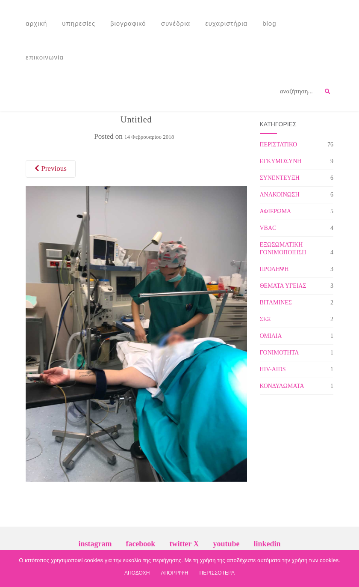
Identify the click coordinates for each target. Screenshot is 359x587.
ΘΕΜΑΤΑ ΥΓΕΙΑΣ (283, 286)
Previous (51, 168)
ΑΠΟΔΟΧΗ (137, 573)
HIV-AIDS (273, 369)
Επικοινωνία (45, 57)
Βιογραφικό (128, 23)
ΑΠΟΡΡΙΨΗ (174, 573)
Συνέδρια (176, 23)
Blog (269, 23)
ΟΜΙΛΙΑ (271, 336)
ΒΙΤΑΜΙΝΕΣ (276, 302)
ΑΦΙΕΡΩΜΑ (275, 211)
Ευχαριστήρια (226, 23)
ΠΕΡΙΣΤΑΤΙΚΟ (278, 144)
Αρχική (36, 23)
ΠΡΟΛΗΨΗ (274, 269)
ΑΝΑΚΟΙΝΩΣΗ (280, 194)
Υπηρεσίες (78, 23)
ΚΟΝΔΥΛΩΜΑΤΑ (282, 386)
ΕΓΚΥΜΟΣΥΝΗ (281, 161)
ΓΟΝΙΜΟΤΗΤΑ (279, 352)
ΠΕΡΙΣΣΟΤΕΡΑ (217, 573)
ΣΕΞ (265, 319)
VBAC (268, 228)
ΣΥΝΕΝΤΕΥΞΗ (280, 178)
